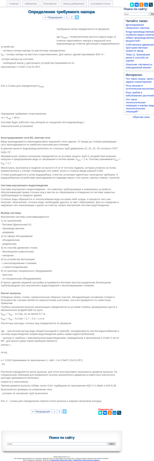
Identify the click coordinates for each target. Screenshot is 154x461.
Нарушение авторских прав (61, 460)
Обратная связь (141, 117)
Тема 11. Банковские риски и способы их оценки (138, 57)
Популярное (50, 3)
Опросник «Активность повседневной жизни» (139, 66)
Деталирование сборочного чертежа (137, 26)
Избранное (31, 3)
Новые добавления (73, 3)
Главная (13, 3)
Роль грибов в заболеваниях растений (140, 94)
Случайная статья (100, 3)
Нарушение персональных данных (87, 460)
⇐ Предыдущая (53, 17)
